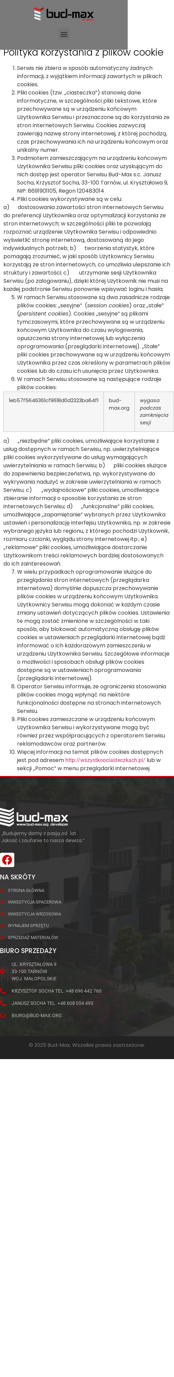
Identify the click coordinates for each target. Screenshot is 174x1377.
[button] (63, 34)
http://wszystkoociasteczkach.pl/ (105, 771)
